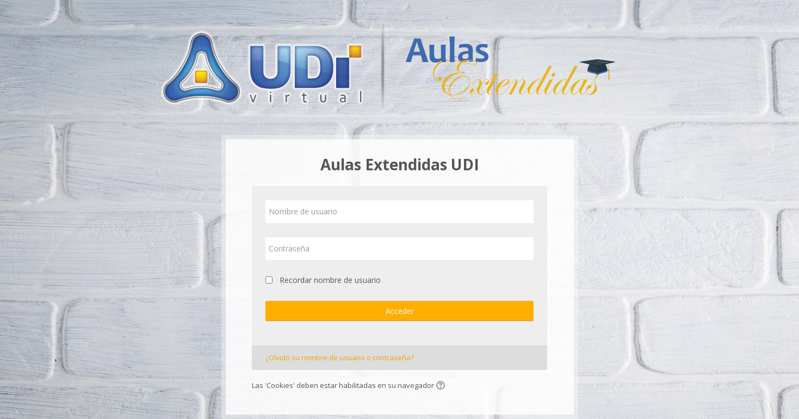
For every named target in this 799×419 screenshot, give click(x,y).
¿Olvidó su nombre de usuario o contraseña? (339, 357)
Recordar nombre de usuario (330, 280)
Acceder (400, 311)
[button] (442, 386)
